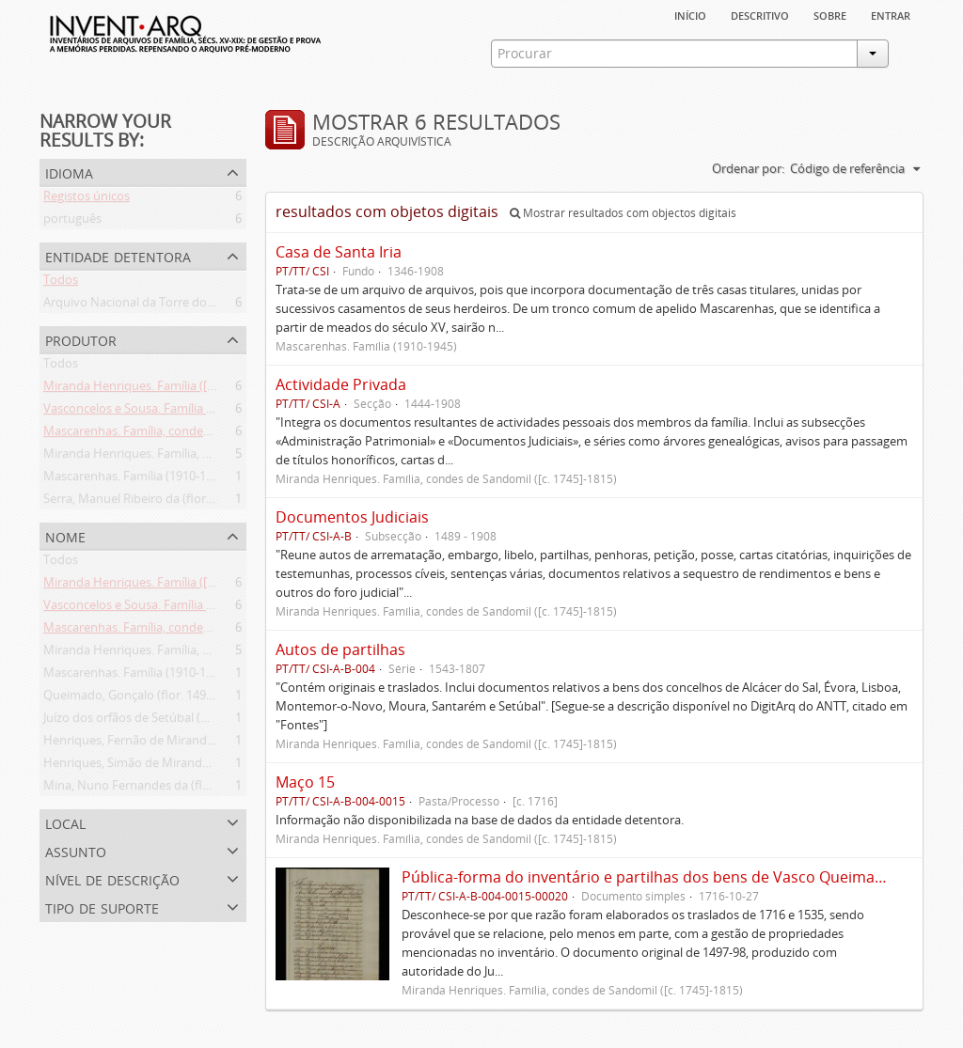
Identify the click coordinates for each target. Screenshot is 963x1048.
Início (690, 14)
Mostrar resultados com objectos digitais (623, 213)
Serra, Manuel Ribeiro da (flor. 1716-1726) (157, 501)
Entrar (890, 14)
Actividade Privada (341, 384)
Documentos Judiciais (352, 517)
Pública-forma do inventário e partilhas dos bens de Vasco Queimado (647, 877)
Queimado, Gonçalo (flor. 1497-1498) (144, 698)
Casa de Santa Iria (339, 252)
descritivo (760, 14)
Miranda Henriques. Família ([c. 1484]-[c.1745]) (170, 389)
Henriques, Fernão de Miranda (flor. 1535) (159, 743)
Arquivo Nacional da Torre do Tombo (146, 305)
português (72, 221)
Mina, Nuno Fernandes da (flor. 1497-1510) (161, 788)
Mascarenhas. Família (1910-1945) (136, 479)
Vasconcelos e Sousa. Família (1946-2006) (156, 411)
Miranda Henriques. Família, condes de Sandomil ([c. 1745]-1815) (222, 456)
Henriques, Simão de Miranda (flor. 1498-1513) (172, 766)
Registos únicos (86, 199)
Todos (60, 282)
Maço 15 (305, 782)
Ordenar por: (748, 168)
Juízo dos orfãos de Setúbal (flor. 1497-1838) (164, 720)
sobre (829, 14)
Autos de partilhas (340, 649)
